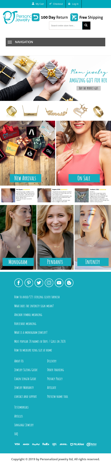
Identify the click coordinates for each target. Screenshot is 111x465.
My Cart (40, 4)
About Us (19, 361)
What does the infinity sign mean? (34, 305)
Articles (18, 416)
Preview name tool (57, 396)
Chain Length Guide (25, 378)
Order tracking (55, 369)
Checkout (58, 4)
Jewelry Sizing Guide (26, 369)
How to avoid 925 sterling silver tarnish (37, 296)
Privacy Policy (55, 378)
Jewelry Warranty (24, 387)
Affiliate (51, 387)
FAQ (16, 433)
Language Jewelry (24, 424)
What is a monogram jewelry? (30, 332)
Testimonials (21, 407)
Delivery (51, 361)
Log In (75, 4)
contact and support (25, 396)
